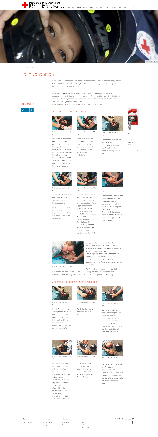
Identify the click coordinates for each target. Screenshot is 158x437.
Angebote (99, 7)
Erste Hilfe (30, 68)
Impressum (85, 427)
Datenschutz (85, 425)
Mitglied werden (48, 422)
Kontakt (122, 7)
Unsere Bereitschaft (84, 7)
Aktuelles (65, 425)
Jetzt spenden (27, 422)
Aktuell (71, 7)
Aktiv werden (111, 7)
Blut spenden (47, 425)
